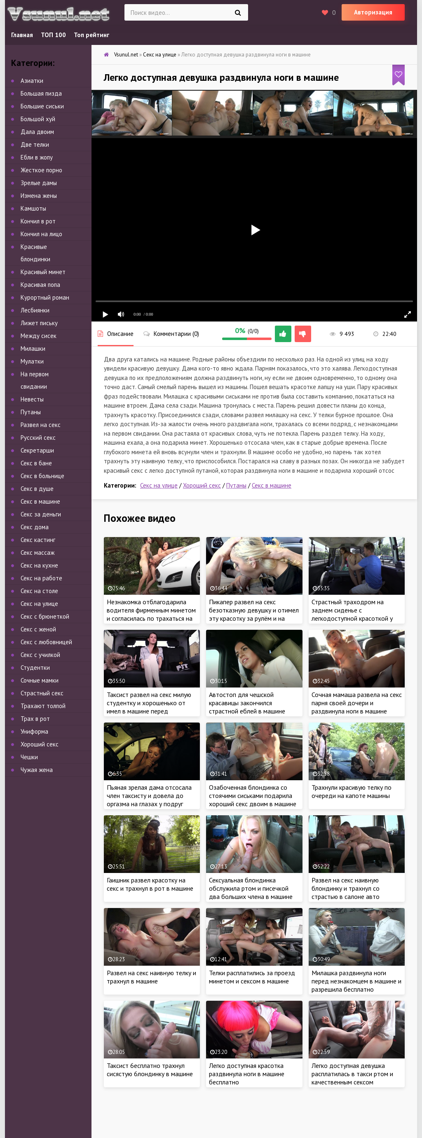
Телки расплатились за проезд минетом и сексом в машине (252, 977)
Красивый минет (43, 272)
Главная (22, 35)
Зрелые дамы (39, 183)
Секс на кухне (39, 565)
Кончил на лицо (41, 234)
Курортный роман (45, 297)
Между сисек (38, 336)
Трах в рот (35, 719)
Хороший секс (202, 485)
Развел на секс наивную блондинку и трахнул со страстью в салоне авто (346, 888)
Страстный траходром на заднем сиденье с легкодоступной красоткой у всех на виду (352, 614)
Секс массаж (37, 552)
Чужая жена (37, 770)
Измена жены (39, 195)
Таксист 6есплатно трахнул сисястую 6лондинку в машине (150, 1069)
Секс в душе (37, 489)
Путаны (236, 485)
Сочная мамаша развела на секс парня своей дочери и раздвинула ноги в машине (357, 702)
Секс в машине (271, 485)
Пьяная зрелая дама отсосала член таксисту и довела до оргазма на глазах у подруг (149, 795)
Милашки (33, 348)
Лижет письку (39, 323)
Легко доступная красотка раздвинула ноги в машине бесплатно (246, 1073)
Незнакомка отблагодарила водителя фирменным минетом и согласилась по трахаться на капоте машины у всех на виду (151, 614)
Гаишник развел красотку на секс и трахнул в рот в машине (150, 884)
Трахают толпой (43, 706)
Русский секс (38, 437)
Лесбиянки (35, 310)
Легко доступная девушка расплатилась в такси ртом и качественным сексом (352, 1073)
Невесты (32, 399)
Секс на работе (41, 578)
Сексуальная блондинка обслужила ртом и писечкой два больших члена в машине (251, 888)
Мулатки (32, 361)
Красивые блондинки (35, 253)
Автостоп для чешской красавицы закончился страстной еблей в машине (247, 702)
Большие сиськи (42, 106)
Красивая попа (40, 285)
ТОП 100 (53, 35)
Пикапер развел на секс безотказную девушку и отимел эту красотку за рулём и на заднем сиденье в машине (254, 614)
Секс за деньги (41, 514)
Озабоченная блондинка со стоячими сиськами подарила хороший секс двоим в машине (252, 795)
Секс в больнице (42, 476)
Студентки (35, 667)
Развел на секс (41, 425)
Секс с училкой (40, 655)
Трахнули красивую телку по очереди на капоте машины (352, 791)
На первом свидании (35, 380)
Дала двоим (37, 132)
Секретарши (37, 450)
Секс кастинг (38, 540)
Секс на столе (39, 591)
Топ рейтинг (91, 35)
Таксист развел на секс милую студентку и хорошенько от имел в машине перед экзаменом (149, 706)
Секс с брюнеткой (45, 616)
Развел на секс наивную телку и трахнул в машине (151, 977)
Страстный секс (42, 693)
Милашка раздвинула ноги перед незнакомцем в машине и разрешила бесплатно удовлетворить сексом (356, 985)
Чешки (29, 757)
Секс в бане (36, 463)
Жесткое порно (41, 170)
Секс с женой (38, 629)
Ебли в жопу (37, 157)
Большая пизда (41, 93)
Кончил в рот (38, 221)
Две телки (35, 144)
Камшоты (33, 208)
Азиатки (32, 80)
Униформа (34, 731)
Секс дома (35, 527)
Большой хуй (38, 119)
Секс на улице (159, 485)
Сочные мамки (40, 680)
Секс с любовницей (46, 642)
